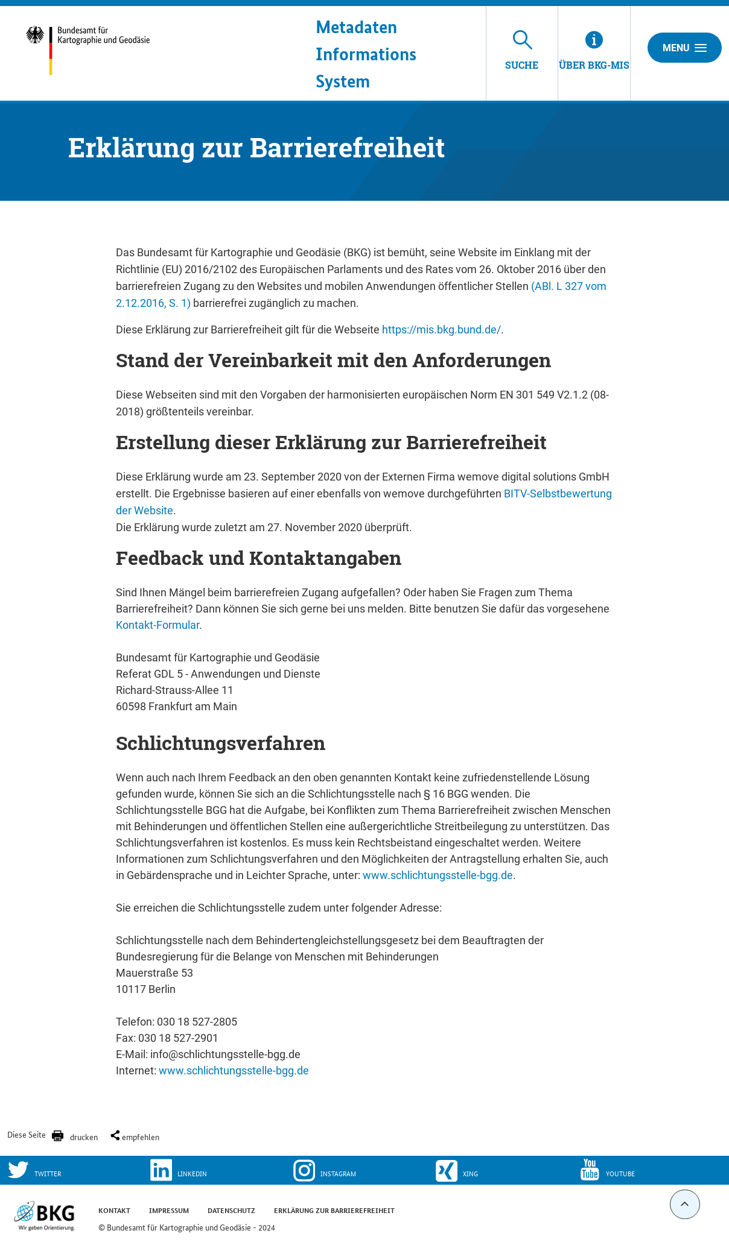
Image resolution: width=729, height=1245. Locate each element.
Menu (685, 48)
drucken (84, 1136)
